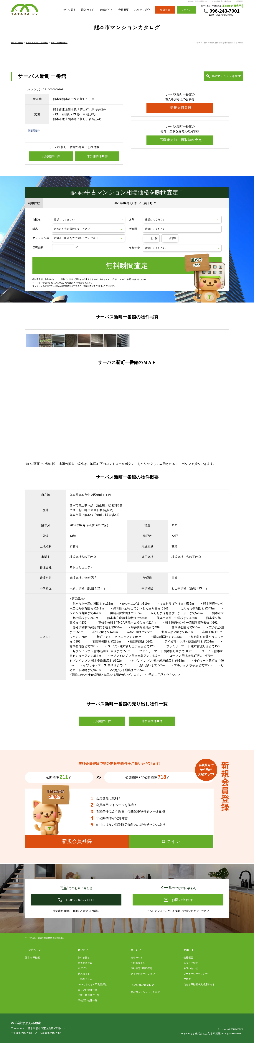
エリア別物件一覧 (87, 990)
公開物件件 (51, 157)
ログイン (83, 968)
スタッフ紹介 (141, 9)
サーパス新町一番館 (59, 43)
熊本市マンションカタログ (37, 43)
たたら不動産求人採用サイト (199, 984)
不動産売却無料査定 (141, 968)
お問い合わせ (191, 968)
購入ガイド (84, 9)
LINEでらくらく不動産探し (92, 984)
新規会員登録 (85, 963)
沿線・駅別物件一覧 (89, 995)
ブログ (187, 979)
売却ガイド (104, 9)
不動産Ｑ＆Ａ (85, 979)
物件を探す (65, 9)
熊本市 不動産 (17, 43)
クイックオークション (143, 974)
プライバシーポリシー (196, 974)
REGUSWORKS (236, 1030)
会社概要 (122, 9)
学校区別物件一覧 (87, 1000)
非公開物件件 (97, 157)
